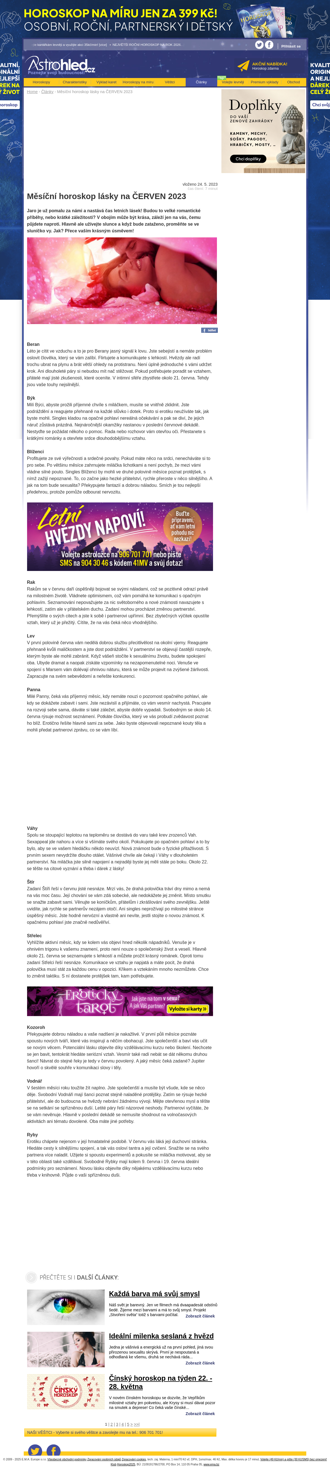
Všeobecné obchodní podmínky (67, 1459)
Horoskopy (41, 82)
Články (47, 91)
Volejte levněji (233, 82)
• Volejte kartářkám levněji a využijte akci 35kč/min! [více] (65, 44)
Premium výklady (264, 82)
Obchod (293, 82)
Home (32, 91)
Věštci (170, 82)
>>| (137, 1424)
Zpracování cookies (134, 1459)
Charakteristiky (75, 82)
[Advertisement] (122, 137)
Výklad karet (106, 82)
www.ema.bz (211, 1464)
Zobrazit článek (200, 1316)
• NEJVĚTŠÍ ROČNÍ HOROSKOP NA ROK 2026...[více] (150, 44)
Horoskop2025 (126, 1464)
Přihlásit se (291, 46)
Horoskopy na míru (138, 82)
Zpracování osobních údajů (104, 1459)
